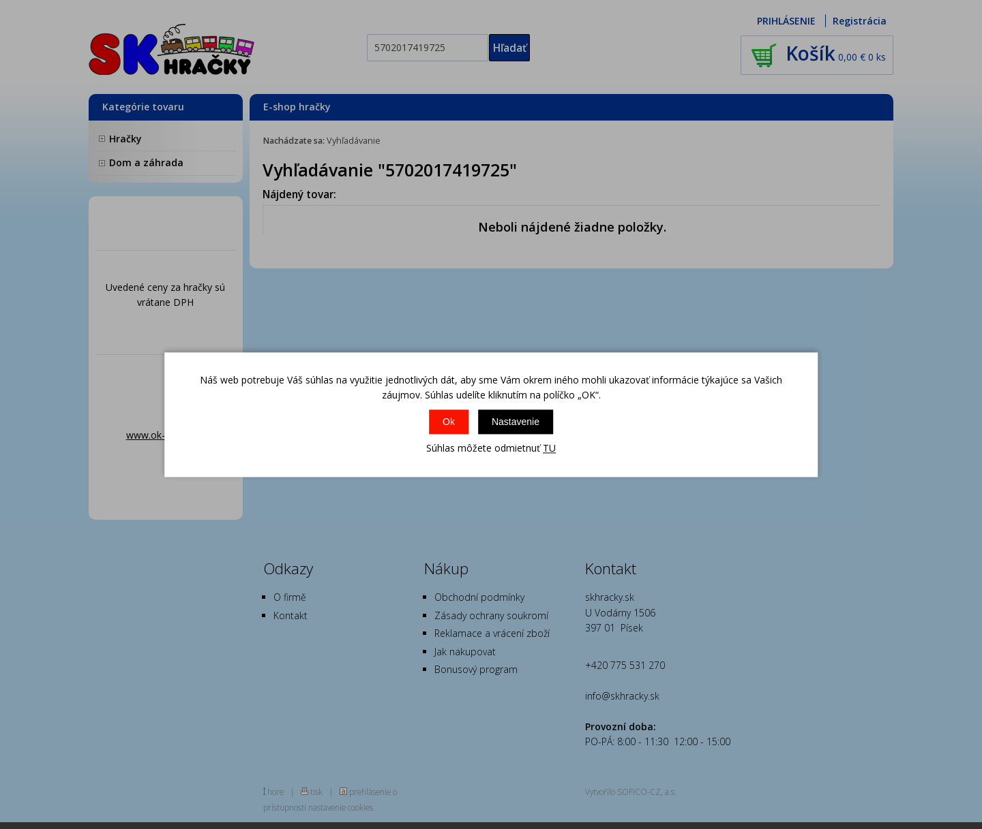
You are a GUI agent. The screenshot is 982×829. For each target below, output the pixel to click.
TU (549, 448)
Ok (449, 422)
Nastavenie (515, 422)
